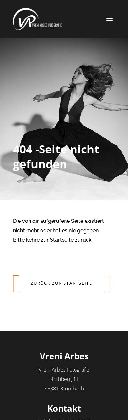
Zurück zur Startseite (61, 283)
